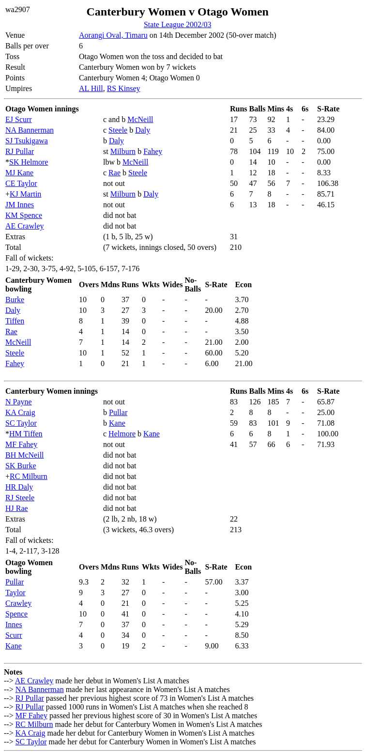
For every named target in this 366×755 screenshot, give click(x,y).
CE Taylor (21, 183)
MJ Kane (19, 173)
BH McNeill (24, 455)
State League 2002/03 (178, 24)
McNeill (140, 119)
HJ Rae (16, 508)
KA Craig (20, 412)
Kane (117, 423)
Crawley (18, 603)
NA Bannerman (29, 130)
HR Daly (19, 487)
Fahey (152, 151)
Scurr (13, 635)
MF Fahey (21, 444)
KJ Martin (25, 194)
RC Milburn (28, 476)
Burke (14, 299)
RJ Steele (19, 497)
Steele (117, 130)
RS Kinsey (123, 88)
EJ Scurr (18, 119)
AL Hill (91, 88)
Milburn (123, 151)
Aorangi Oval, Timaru (113, 35)
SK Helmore (28, 162)
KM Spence (23, 215)
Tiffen (14, 321)
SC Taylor (21, 423)
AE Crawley (24, 226)
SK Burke (20, 466)
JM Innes (19, 204)
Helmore (122, 434)
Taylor (15, 592)
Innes (13, 624)
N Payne (18, 402)
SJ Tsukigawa (26, 141)
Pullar (118, 412)
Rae (114, 173)
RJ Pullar (19, 151)
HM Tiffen (26, 434)
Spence (16, 614)
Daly (142, 130)
